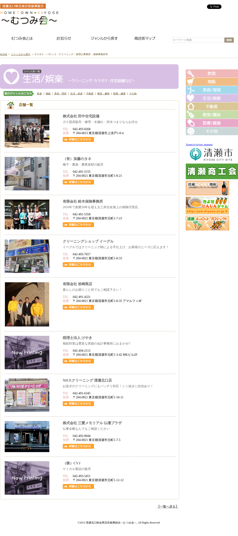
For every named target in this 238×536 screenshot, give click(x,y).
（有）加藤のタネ (77, 159)
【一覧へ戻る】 (168, 506)
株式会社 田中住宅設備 (81, 116)
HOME (3, 54)
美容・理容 (60, 93)
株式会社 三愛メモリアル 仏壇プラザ (92, 423)
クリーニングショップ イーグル (88, 241)
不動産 (90, 93)
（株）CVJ (71, 463)
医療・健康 (119, 93)
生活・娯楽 (76, 93)
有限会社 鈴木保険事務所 (83, 201)
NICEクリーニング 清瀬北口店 (87, 380)
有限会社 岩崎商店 (77, 284)
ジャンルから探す (21, 54)
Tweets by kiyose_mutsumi (199, 144)
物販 (48, 93)
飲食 (39, 93)
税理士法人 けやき (77, 338)
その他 (133, 93)
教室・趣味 (103, 93)
